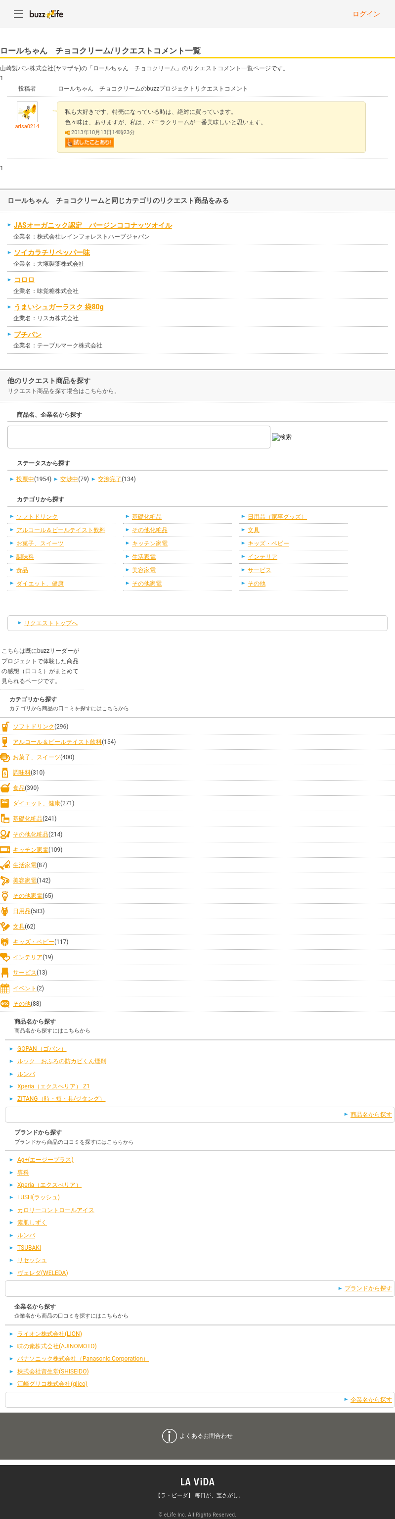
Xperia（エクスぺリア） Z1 (53, 1086)
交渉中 (69, 479)
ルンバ (26, 1074)
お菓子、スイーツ (40, 543)
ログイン (366, 14)
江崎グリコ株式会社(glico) (52, 1383)
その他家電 (147, 583)
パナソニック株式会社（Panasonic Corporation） (83, 1358)
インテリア (262, 556)
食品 (22, 570)
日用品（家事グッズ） (277, 516)
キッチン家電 (150, 543)
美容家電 (144, 570)
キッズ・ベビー (268, 543)
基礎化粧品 (147, 516)
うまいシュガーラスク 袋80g (59, 307)
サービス (259, 570)
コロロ (24, 280)
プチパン (28, 335)
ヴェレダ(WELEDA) (42, 1273)
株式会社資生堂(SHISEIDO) (53, 1371)
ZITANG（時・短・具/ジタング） (61, 1098)
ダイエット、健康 (40, 583)
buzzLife (46, 14)
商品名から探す (371, 1114)
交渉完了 (110, 479)
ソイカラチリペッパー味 (52, 252)
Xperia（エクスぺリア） (49, 1184)
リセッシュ (32, 1260)
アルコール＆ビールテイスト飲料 (60, 530)
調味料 (25, 556)
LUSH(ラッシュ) (38, 1197)
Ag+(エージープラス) (45, 1159)
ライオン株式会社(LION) (49, 1333)
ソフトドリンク (37, 516)
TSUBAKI (29, 1247)
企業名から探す (371, 1399)
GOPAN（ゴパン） (42, 1048)
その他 (256, 583)
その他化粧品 (150, 530)
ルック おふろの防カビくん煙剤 (61, 1061)
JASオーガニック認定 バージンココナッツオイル (93, 225)
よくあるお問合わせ (206, 1435)
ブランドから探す (368, 1288)
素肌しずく (32, 1222)
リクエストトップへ (51, 623)
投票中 (25, 479)
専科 (23, 1172)
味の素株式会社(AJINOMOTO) (57, 1346)
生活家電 (144, 556)
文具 (254, 530)
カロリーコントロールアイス (55, 1210)
